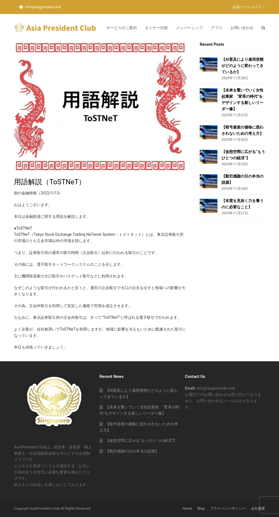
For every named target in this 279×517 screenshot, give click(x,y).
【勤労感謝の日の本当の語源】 (132, 451)
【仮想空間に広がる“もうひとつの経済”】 (141, 440)
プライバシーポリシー (227, 508)
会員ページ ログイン (248, 7)
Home (187, 508)
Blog (201, 508)
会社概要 (258, 508)
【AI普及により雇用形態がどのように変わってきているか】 (242, 65)
